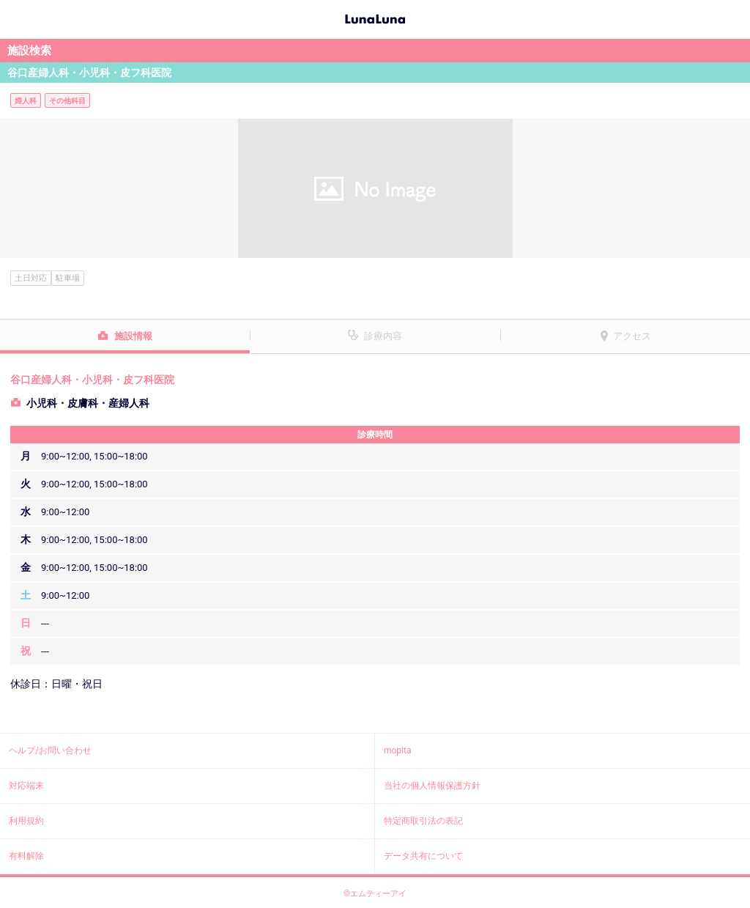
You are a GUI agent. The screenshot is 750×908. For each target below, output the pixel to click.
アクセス (632, 336)
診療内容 (383, 336)
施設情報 (133, 336)
